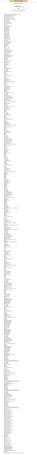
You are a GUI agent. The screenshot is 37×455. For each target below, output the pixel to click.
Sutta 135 (18, 8)
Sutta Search (20, 3)
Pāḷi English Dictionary (17, 3)
